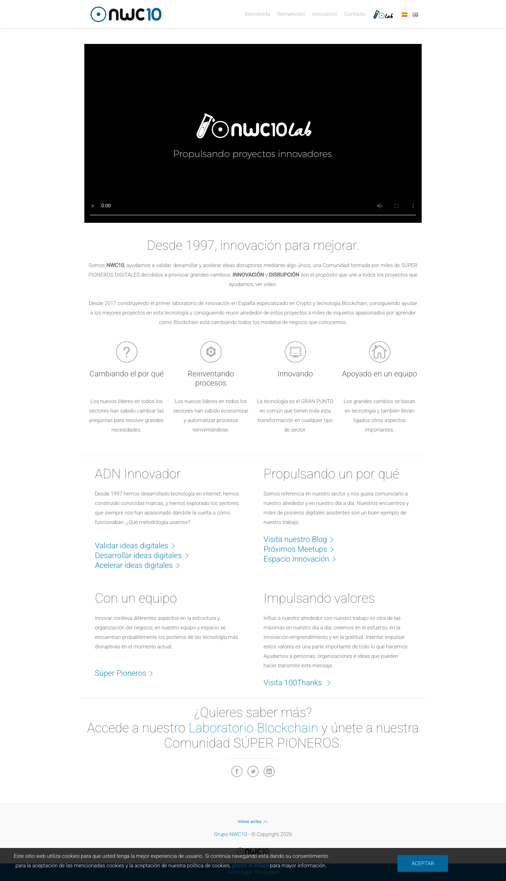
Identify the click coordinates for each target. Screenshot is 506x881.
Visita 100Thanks (301, 682)
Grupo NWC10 (230, 834)
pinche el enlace (250, 865)
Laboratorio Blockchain (253, 728)
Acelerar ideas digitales (141, 565)
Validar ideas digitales (138, 545)
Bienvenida (257, 14)
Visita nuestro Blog (302, 539)
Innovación (324, 14)
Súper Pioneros (127, 673)
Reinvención (291, 14)
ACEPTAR (422, 863)
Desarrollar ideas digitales (145, 555)
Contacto (354, 14)
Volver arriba (253, 821)
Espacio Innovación (303, 559)
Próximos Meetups (302, 549)
